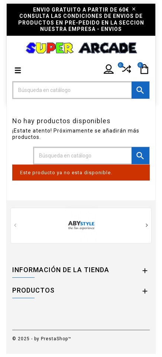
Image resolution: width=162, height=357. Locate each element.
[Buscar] (80, 90)
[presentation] (15, 226)
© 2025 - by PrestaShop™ (41, 338)
